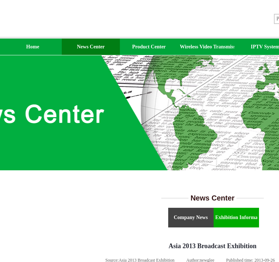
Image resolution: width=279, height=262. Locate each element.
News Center (91, 46)
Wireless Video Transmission (207, 46)
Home (32, 46)
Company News (191, 217)
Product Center (149, 46)
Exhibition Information (236, 217)
